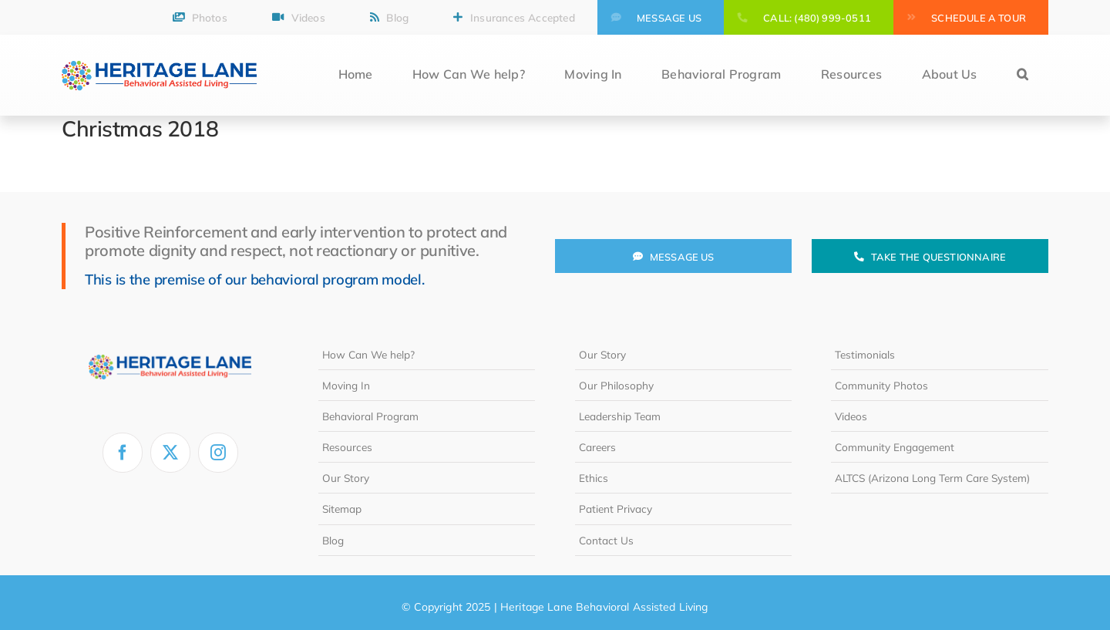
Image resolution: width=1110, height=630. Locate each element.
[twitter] (170, 453)
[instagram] (218, 453)
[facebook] (123, 453)
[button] (1022, 75)
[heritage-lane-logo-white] (170, 345)
